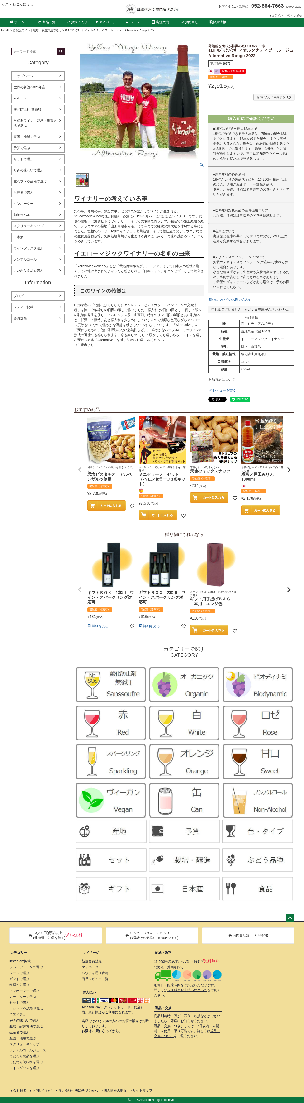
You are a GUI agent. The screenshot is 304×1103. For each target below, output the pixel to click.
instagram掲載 (20, 961)
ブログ (19, 296)
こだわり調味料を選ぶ (26, 1062)
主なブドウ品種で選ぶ (30, 181)
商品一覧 (47, 22)
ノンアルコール (25, 259)
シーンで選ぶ (19, 973)
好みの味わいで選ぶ (28, 170)
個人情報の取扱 (115, 1090)
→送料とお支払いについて (187, 990)
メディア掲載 (23, 307)
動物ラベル (22, 215)
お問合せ (189, 22)
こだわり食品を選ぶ (28, 270)
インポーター (23, 204)
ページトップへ (290, 918)
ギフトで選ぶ (19, 979)
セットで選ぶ (23, 159)
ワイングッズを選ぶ (28, 248)
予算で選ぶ (22, 148)
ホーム (17, 22)
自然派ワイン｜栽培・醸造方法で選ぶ (37, 30)
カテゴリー (18, 952)
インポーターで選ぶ (24, 991)
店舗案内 (160, 22)
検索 (60, 51)
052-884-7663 (267, 6)
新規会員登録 (92, 961)
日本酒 (19, 237)
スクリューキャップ (28, 226)
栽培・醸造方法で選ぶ (26, 1026)
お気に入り (76, 22)
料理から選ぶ (19, 985)
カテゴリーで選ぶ (23, 997)
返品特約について (221, 379)
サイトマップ (142, 1090)
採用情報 (217, 22)
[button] (80, 470)
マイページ (105, 22)
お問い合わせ (42, 1090)
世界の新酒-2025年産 (29, 87)
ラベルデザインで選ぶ (26, 967)
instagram (21, 98)
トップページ (23, 76)
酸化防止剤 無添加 (27, 109)
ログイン (277, 15)
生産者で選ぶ (23, 192)
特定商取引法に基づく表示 (78, 1090)
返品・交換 (163, 1008)
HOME (5, 30)
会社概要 (20, 1090)
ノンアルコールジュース (28, 1050)
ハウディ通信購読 (95, 973)
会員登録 (20, 318)
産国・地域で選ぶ (27, 137)
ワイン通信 (295, 15)
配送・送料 (163, 952)
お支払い (89, 992)
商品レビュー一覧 (95, 979)
